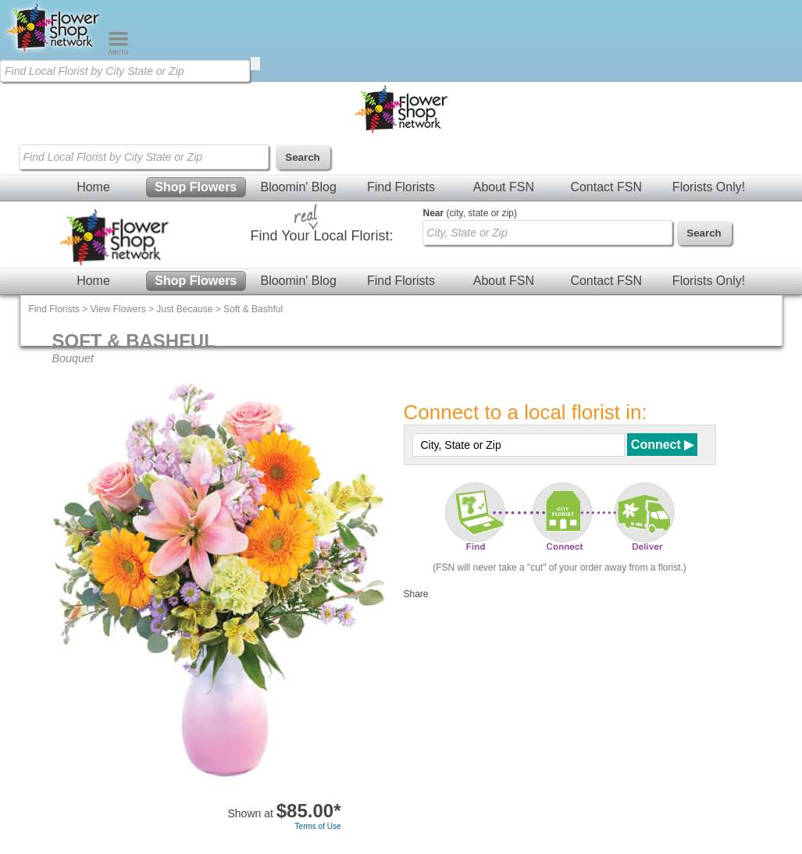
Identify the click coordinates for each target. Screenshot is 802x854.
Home (93, 187)
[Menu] (118, 51)
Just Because (184, 309)
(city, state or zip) (470, 213)
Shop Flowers (196, 187)
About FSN (503, 187)
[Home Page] (54, 51)
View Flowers (118, 309)
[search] (255, 63)
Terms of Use (318, 826)
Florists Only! (708, 187)
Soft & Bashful (253, 309)
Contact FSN (606, 187)
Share (416, 594)
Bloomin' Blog (298, 187)
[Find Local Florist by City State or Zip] (125, 71)
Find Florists (401, 187)
